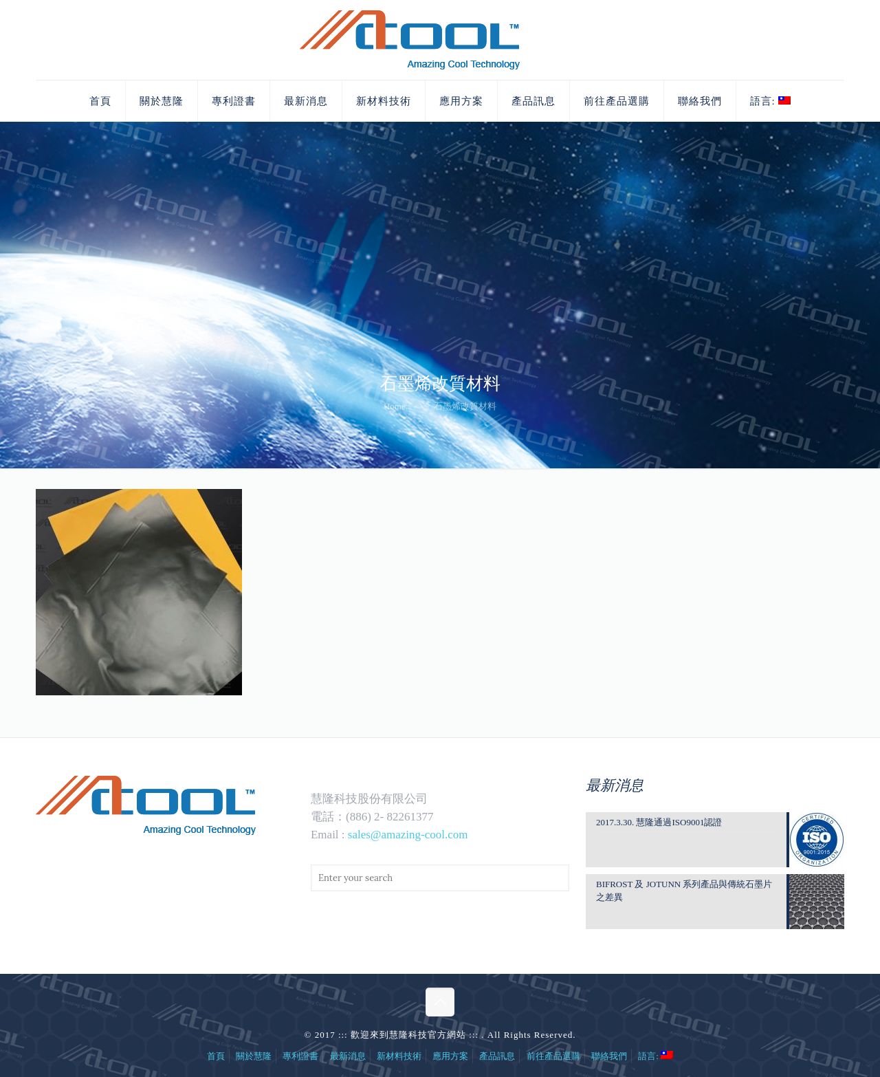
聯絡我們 (609, 1056)
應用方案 (450, 1056)
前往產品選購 (553, 1056)
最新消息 (348, 1056)
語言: (655, 1056)
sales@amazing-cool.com (408, 834)
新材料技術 (399, 1056)
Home (395, 406)
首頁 (216, 1056)
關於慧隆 (254, 1056)
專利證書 (300, 1056)
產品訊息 (497, 1056)
